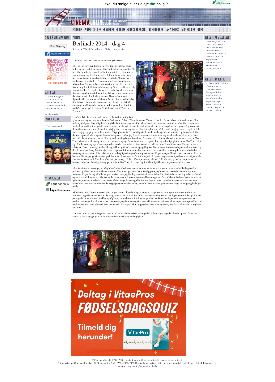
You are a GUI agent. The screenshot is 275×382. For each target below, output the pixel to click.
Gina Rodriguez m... (216, 107)
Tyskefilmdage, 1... (55, 96)
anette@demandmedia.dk (144, 366)
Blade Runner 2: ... (215, 86)
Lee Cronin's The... (215, 47)
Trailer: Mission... (214, 104)
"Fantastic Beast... (214, 89)
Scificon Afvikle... (55, 99)
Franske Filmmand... (56, 105)
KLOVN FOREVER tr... (218, 83)
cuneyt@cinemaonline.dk (146, 360)
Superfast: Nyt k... (214, 101)
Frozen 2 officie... (214, 110)
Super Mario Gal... (215, 59)
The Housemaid (54, 126)
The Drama (211, 65)
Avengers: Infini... (214, 92)
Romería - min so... (215, 56)
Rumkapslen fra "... (215, 95)
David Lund (96, 49)
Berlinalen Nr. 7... (55, 102)
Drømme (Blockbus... (216, 41)
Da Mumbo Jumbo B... (217, 53)
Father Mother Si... (215, 62)
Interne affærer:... (214, 50)
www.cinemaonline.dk (172, 360)
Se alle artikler (51, 114)
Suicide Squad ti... (214, 98)
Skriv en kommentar (115, 49)
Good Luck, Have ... (216, 44)
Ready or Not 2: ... (215, 68)
